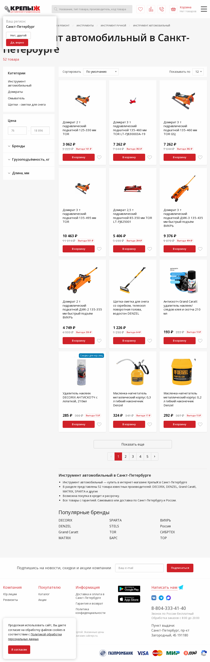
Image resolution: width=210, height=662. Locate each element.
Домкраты (15, 92)
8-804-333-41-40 (168, 608)
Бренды (16, 146)
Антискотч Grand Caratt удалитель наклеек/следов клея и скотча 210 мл (182, 307)
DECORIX (65, 520)
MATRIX (65, 538)
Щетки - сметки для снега (27, 104)
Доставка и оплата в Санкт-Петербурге (90, 596)
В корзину (78, 157)
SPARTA (115, 520)
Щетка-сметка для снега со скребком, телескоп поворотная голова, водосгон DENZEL (131, 307)
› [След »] (154, 456)
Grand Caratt (68, 532)
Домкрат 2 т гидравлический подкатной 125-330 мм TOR (79, 128)
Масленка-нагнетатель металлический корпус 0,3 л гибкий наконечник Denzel (132, 399)
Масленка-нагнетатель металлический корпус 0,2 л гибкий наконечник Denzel (182, 399)
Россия (165, 526)
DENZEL (65, 526)
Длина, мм (18, 173)
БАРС (113, 538)
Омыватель (16, 98)
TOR (112, 532)
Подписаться (180, 568)
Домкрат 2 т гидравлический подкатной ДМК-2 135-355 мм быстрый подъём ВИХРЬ (82, 309)
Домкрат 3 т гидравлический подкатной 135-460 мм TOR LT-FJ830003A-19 (130, 128)
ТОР (163, 538)
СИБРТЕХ (167, 532)
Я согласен (19, 649)
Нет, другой (18, 35)
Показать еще (132, 444)
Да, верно (17, 42)
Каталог (44, 594)
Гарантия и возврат (89, 603)
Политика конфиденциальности (90, 611)
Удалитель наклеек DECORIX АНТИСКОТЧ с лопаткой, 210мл (80, 397)
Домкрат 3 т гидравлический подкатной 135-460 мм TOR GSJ (180, 128)
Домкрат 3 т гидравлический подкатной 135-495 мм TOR (79, 216)
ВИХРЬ (165, 520)
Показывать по (179, 72)
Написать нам (164, 587)
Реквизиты (10, 600)
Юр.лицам (10, 594)
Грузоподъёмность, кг (28, 159)
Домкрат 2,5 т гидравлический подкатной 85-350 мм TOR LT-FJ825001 (132, 216)
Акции (42, 600)
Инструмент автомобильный (19, 83)
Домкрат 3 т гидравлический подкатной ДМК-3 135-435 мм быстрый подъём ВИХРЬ (183, 218)
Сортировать (72, 72)
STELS (114, 526)
